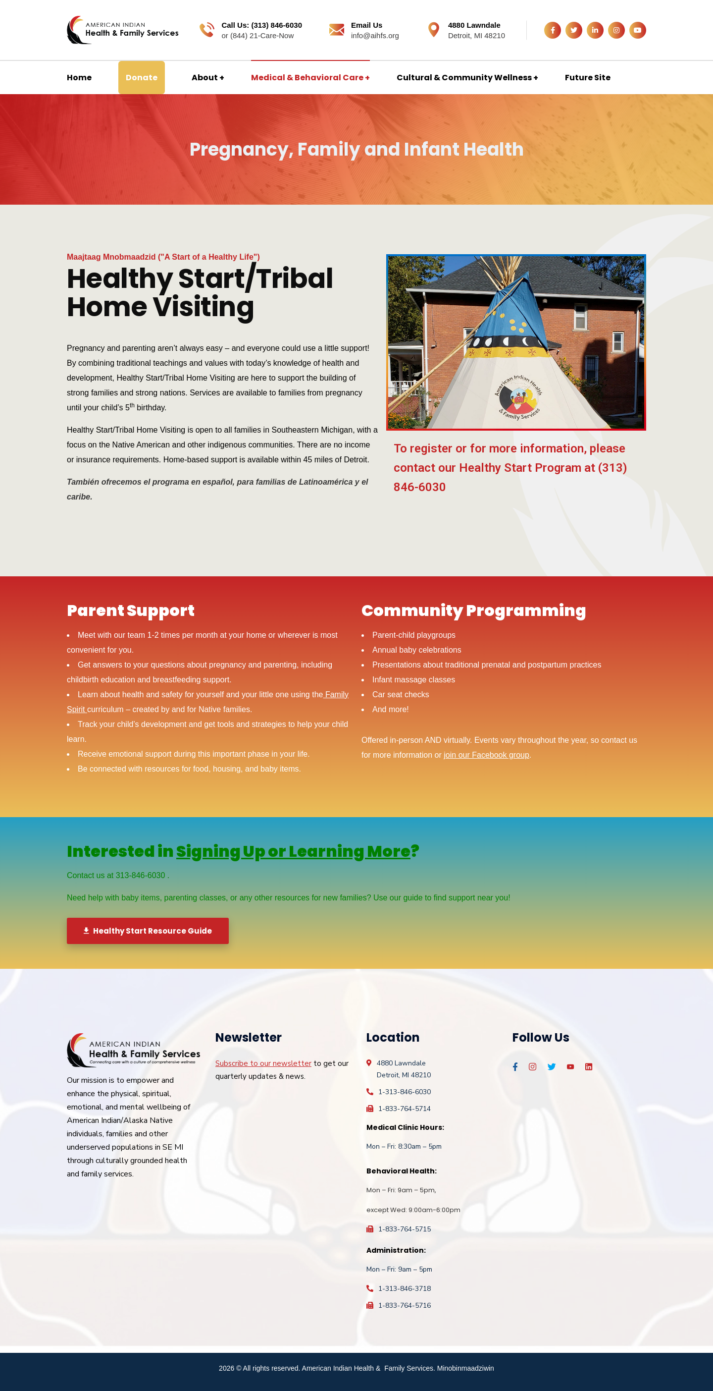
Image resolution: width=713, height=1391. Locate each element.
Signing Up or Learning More (293, 851)
